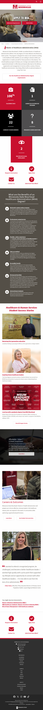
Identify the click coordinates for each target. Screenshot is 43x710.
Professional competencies (18, 219)
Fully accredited (15, 252)
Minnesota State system (16, 701)
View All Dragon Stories (22, 423)
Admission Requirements (13, 23)
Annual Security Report (21, 684)
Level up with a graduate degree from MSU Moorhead (18, 412)
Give (21, 650)
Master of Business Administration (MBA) (14, 603)
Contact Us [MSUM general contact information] (22, 649)
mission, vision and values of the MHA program (24, 238)
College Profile (21, 659)
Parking (21, 674)
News (22, 672)
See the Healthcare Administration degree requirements (21, 77)
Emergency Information (21, 686)
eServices (21, 664)
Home (2, 43)
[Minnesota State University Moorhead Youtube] (24, 696)
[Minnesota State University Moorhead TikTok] (28, 696)
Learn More (21, 454)
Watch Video (29, 23)
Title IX (21, 689)
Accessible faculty (15, 263)
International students (16, 291)
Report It (21, 688)
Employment (21, 662)
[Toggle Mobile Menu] (41, 1)
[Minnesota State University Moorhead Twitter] (17, 696)
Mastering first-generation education (13, 341)
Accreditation (21, 657)
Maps (21, 670)
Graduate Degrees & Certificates (17, 43)
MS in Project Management (10, 606)
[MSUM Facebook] (14, 696)
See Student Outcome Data (26, 518)
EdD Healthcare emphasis (26, 606)
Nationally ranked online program (19, 208)
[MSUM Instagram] (21, 696)
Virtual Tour (21, 676)
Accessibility (28, 704)
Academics (7, 43)
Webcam (21, 678)
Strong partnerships (16, 275)
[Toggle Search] (37, 1)
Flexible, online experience (18, 237)
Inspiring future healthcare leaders (13, 375)
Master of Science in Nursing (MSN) (28, 605)
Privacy (33, 704)
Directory (21, 660)
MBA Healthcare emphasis (9, 605)
